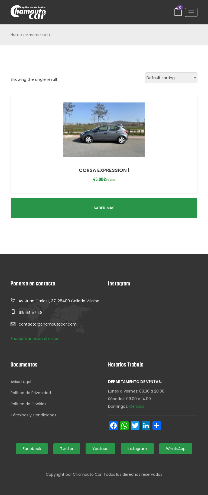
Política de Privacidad (31, 393)
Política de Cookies (28, 404)
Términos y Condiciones (33, 415)
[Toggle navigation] (191, 12)
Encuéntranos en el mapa (35, 338)
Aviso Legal (21, 381)
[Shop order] (171, 77)
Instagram (137, 448)
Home (16, 34)
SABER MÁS (104, 208)
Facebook (32, 448)
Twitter (66, 448)
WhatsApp (176, 448)
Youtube (100, 448)
